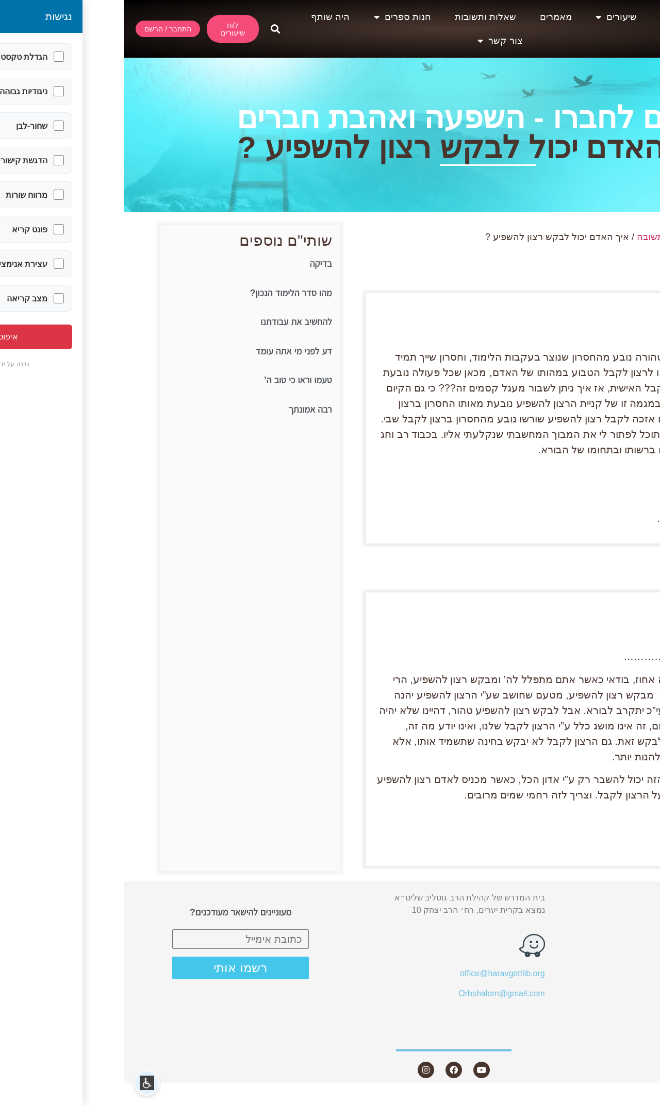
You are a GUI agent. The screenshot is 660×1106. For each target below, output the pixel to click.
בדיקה (197, 264)
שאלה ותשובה (541, 237)
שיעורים (492, 17)
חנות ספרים (278, 17)
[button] (151, 29)
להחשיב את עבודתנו (172, 322)
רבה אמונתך (186, 409)
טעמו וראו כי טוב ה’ (174, 380)
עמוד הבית (598, 237)
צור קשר (376, 40)
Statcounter (639, 1099)
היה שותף (206, 17)
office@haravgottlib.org (378, 973)
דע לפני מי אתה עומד (170, 351)
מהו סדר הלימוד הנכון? (167, 293)
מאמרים (432, 17)
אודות (553, 17)
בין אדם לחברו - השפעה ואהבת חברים (366, 117)
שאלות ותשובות (361, 17)
